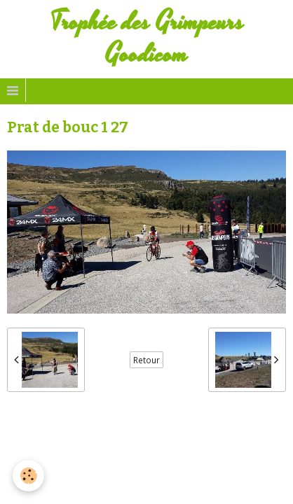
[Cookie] (28, 475)
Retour (146, 359)
